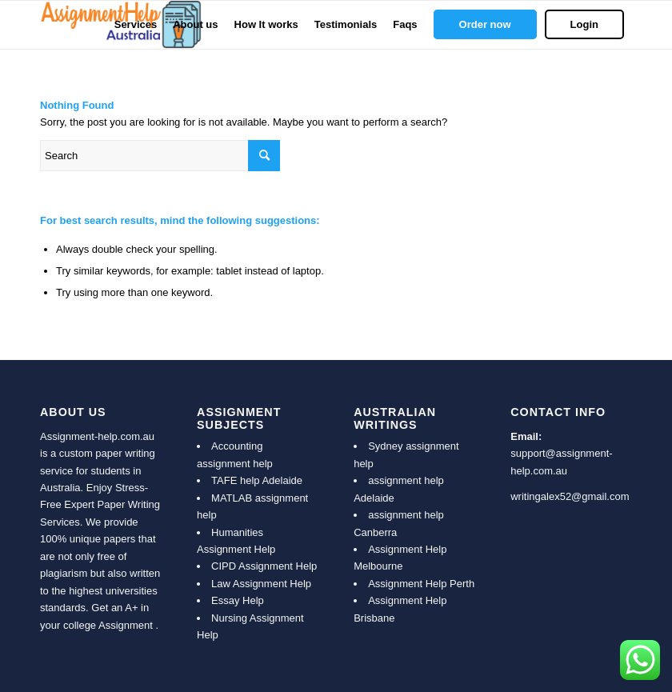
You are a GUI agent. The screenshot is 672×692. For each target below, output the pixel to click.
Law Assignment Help (261, 584)
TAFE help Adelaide (256, 480)
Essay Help (237, 600)
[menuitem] (136, 25)
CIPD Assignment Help (264, 566)
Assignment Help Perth (421, 584)
